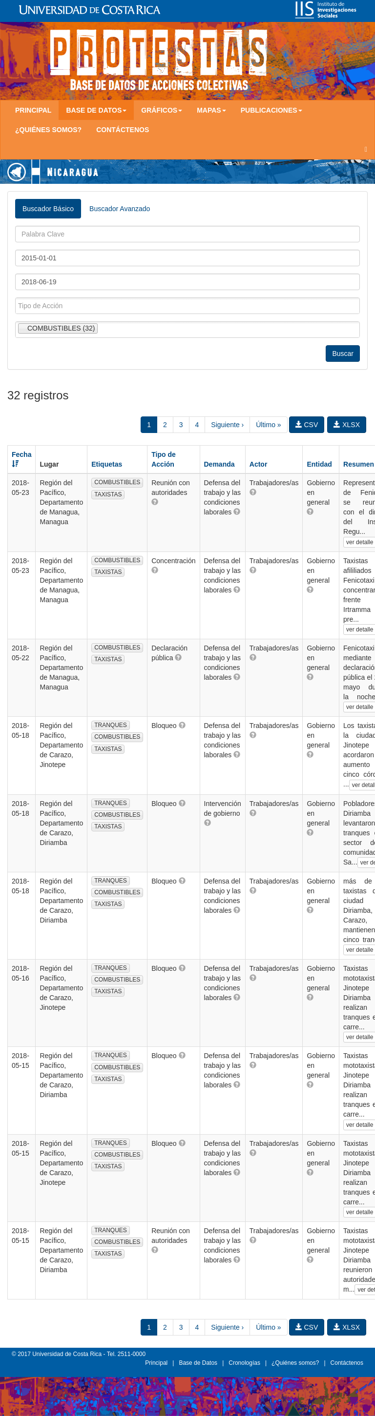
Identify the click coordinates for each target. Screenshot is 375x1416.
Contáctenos (122, 130)
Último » (268, 425)
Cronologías (244, 1362)
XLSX (346, 425)
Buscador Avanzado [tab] (119, 209)
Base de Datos (198, 1362)
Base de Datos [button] (96, 110)
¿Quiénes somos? (48, 130)
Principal (33, 110)
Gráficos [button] (161, 110)
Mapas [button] (211, 110)
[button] (154, 501)
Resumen (358, 464)
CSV (306, 425)
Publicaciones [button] (271, 110)
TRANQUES (110, 725)
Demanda (219, 464)
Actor (259, 464)
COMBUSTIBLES (117, 482)
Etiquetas (106, 464)
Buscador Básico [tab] (48, 209)
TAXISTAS (108, 494)
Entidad (319, 464)
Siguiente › (227, 425)
